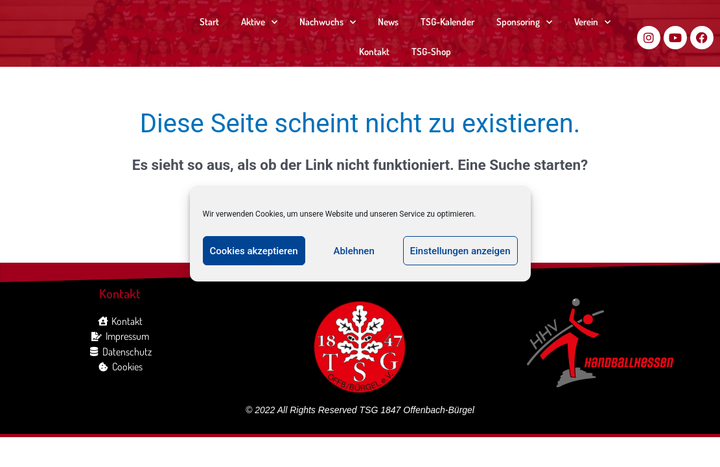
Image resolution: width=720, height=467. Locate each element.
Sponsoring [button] (524, 22)
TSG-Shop (431, 51)
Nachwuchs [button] (327, 22)
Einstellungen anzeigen (460, 251)
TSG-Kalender (447, 22)
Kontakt (374, 51)
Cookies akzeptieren (254, 251)
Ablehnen (353, 251)
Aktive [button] (259, 22)
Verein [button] (592, 22)
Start (209, 22)
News (388, 22)
